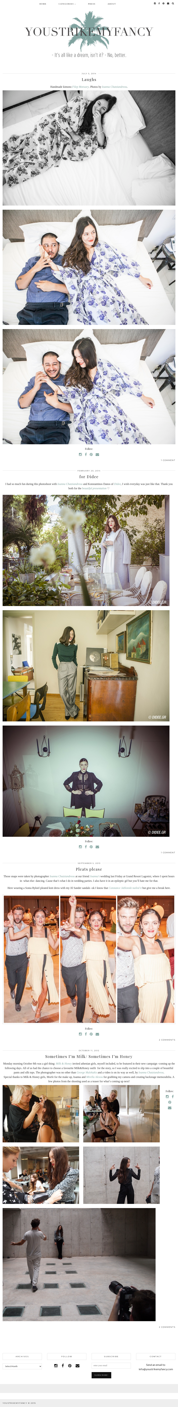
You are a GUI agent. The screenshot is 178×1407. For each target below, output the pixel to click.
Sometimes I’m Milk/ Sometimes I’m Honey (89, 1056)
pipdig (171, 1403)
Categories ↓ (67, 4)
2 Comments (167, 1040)
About (112, 4)
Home (42, 4)
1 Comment (168, 460)
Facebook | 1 (89, 1388)
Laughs (89, 79)
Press (91, 4)
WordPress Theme (151, 1403)
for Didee (89, 476)
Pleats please (89, 869)
